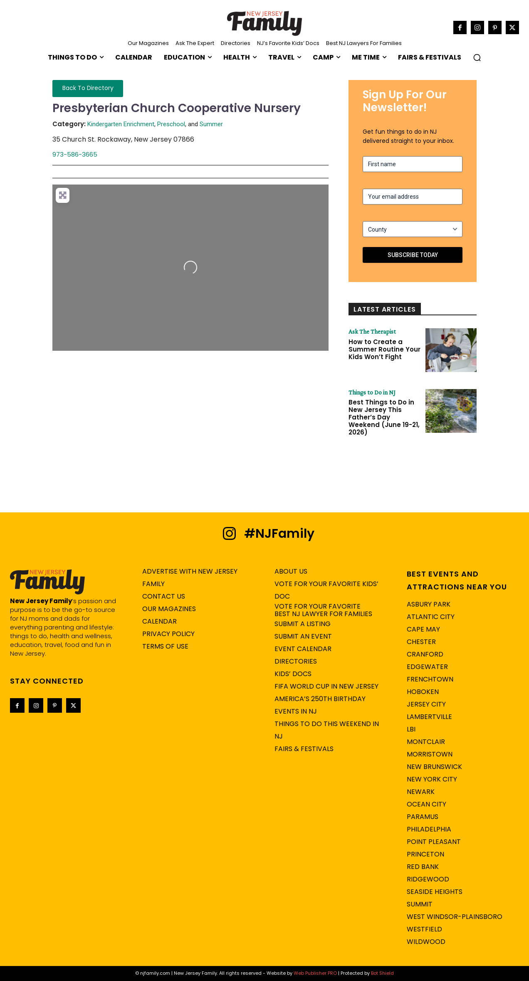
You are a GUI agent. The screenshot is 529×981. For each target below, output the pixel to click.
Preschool (171, 124)
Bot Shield (382, 973)
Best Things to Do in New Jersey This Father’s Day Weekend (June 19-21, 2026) (384, 417)
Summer (211, 124)
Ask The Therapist (373, 331)
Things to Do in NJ (373, 392)
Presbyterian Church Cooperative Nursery (176, 108)
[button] (477, 57)
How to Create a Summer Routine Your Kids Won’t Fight (384, 349)
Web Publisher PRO (315, 973)
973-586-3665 (74, 154)
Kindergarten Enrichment (120, 124)
